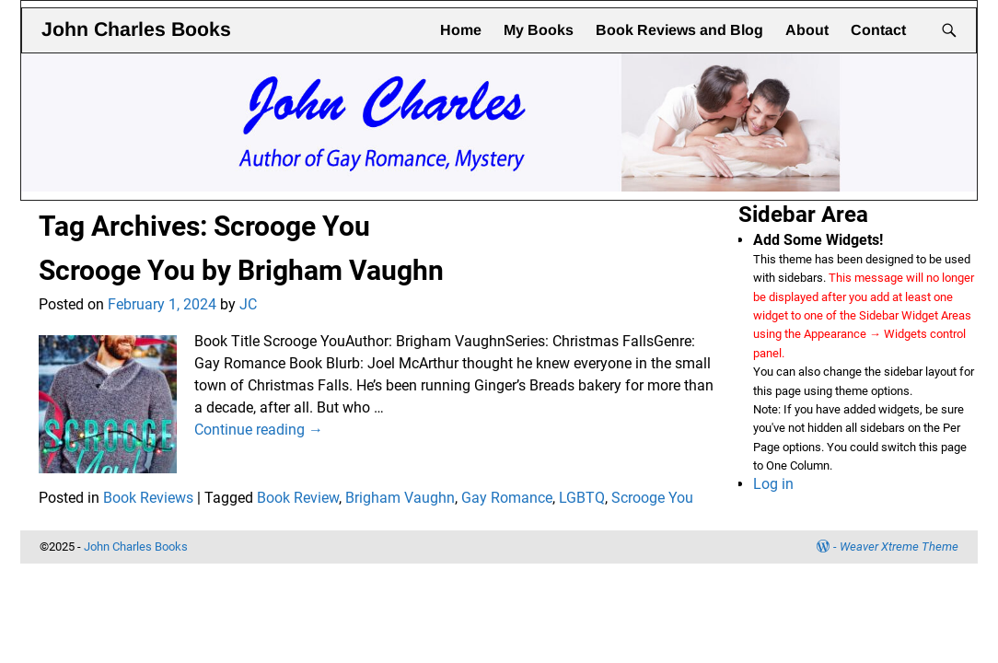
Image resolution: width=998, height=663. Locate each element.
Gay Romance (506, 497)
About (807, 30)
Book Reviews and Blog (679, 30)
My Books (539, 30)
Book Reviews (148, 497)
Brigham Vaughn (400, 497)
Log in (773, 484)
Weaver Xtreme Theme (899, 546)
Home (461, 30)
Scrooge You (652, 497)
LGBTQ (582, 497)
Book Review (298, 497)
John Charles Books (136, 29)
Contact (878, 30)
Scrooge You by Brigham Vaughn (241, 270)
